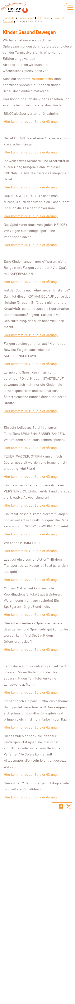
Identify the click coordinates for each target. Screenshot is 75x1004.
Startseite (8, 17)
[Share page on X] (68, 806)
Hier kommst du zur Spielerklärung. (31, 121)
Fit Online (43, 17)
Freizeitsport (26, 17)
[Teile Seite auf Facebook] (61, 806)
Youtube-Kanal (42, 79)
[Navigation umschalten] (70, 8)
